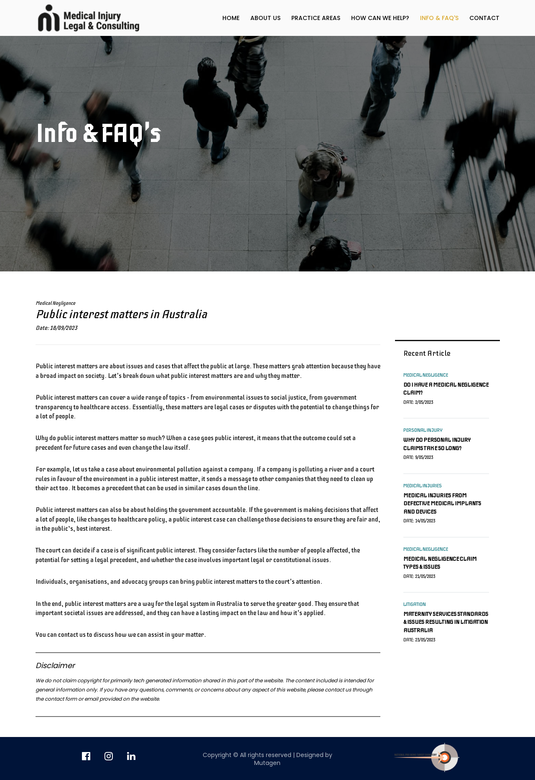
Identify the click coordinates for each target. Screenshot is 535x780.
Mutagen (267, 763)
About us (265, 18)
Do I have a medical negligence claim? (446, 389)
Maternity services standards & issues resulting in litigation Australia (445, 622)
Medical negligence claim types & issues (439, 563)
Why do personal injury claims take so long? (437, 444)
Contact (484, 18)
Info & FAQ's (439, 18)
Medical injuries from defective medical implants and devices (442, 503)
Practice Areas (315, 18)
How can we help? (380, 18)
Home (230, 18)
